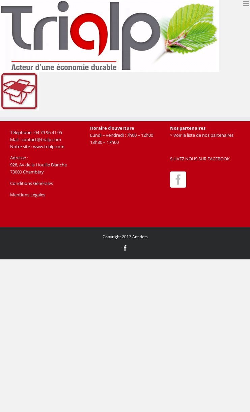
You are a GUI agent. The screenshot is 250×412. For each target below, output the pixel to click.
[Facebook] (178, 179)
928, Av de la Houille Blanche (38, 165)
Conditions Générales (31, 183)
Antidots (140, 237)
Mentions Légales (27, 195)
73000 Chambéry (27, 172)
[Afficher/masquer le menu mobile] (246, 3)
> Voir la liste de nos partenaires (201, 135)
